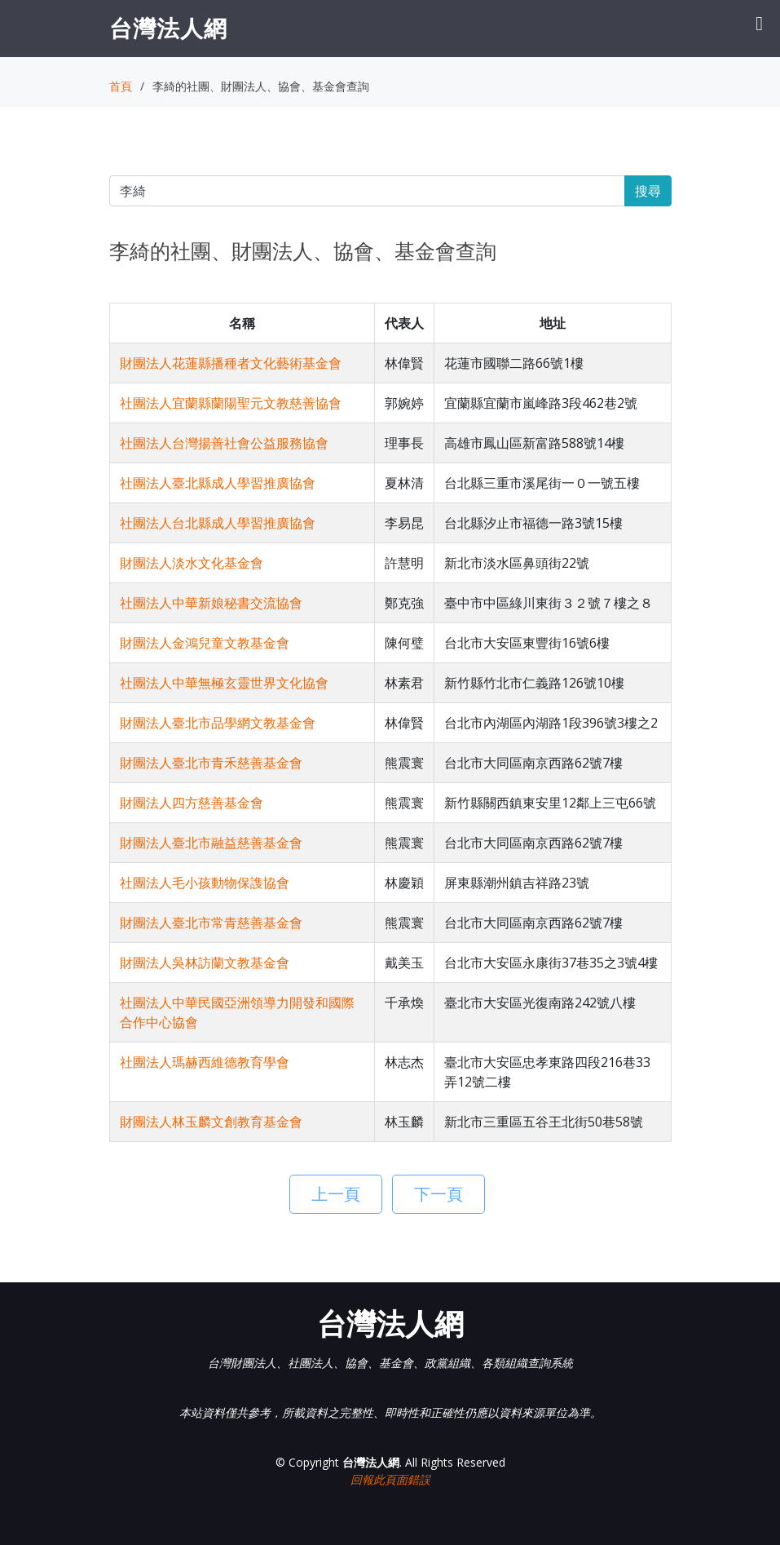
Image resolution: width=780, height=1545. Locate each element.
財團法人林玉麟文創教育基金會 (211, 1122)
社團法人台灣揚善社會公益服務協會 (224, 443)
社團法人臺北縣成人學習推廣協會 (217, 483)
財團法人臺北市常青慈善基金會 (211, 923)
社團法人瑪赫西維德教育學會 (204, 1062)
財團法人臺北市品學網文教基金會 (217, 723)
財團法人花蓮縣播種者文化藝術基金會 (231, 363)
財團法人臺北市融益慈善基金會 (211, 843)
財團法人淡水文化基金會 (191, 563)
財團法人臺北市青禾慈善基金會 (211, 763)
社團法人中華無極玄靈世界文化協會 (224, 683)
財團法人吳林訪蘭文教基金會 (204, 963)
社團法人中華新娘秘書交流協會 (211, 603)
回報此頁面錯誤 (390, 1479)
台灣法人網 (168, 27)
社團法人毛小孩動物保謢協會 (204, 883)
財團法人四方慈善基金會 (191, 803)
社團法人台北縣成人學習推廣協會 (217, 523)
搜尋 (648, 191)
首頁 (120, 86)
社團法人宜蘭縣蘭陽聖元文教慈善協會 (231, 403)
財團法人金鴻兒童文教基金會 (204, 643)
